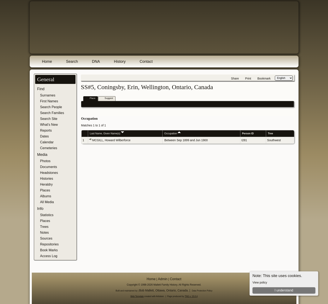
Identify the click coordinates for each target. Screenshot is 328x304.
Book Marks (49, 250)
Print (248, 78)
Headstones (49, 172)
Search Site (49, 119)
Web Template (137, 296)
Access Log (49, 256)
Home (47, 61)
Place (91, 98)
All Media (47, 202)
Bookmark (263, 78)
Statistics (47, 215)
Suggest (107, 98)
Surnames (47, 95)
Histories (46, 178)
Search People (51, 107)
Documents (48, 167)
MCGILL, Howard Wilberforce (111, 140)
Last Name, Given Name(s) (107, 133)
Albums (45, 196)
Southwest (274, 140)
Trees (44, 226)
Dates (44, 136)
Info (40, 209)
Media (42, 155)
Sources (46, 238)
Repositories (49, 244)
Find (41, 89)
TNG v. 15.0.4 (191, 296)
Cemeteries (48, 148)
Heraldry (46, 184)
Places (45, 190)
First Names (49, 101)
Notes (44, 232)
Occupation (172, 133)
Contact (146, 61)
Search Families (52, 113)
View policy (259, 282)
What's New (49, 124)
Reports (46, 130)
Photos (45, 161)
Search (72, 61)
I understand (283, 290)
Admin (162, 279)
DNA (96, 61)
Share (235, 78)
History (120, 61)
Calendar (47, 142)
